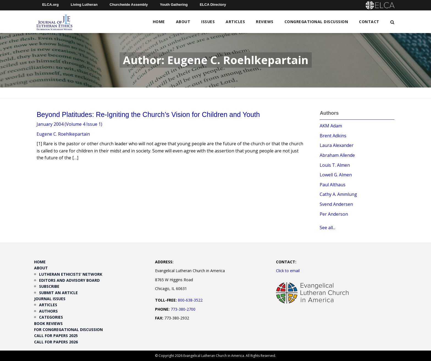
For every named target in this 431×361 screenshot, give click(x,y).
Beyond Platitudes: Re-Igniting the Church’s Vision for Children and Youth (148, 114)
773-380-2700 (183, 309)
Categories (51, 317)
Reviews (264, 21)
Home (159, 21)
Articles (235, 21)
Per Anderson (334, 214)
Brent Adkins (333, 136)
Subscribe (49, 286)
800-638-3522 (190, 300)
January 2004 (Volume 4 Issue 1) (69, 124)
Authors (48, 311)
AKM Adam (331, 126)
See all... (327, 228)
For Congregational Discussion (68, 329)
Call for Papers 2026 (56, 341)
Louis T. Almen (335, 165)
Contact (369, 21)
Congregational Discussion (316, 21)
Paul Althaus (333, 185)
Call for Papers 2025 (56, 335)
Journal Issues (49, 298)
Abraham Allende (337, 155)
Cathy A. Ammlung (338, 194)
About (183, 21)
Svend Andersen (336, 204)
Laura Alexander (336, 145)
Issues (208, 21)
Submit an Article (58, 292)
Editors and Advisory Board (69, 280)
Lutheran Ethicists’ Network (70, 274)
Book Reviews (48, 323)
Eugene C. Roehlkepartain (63, 134)
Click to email (288, 270)
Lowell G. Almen (336, 175)
